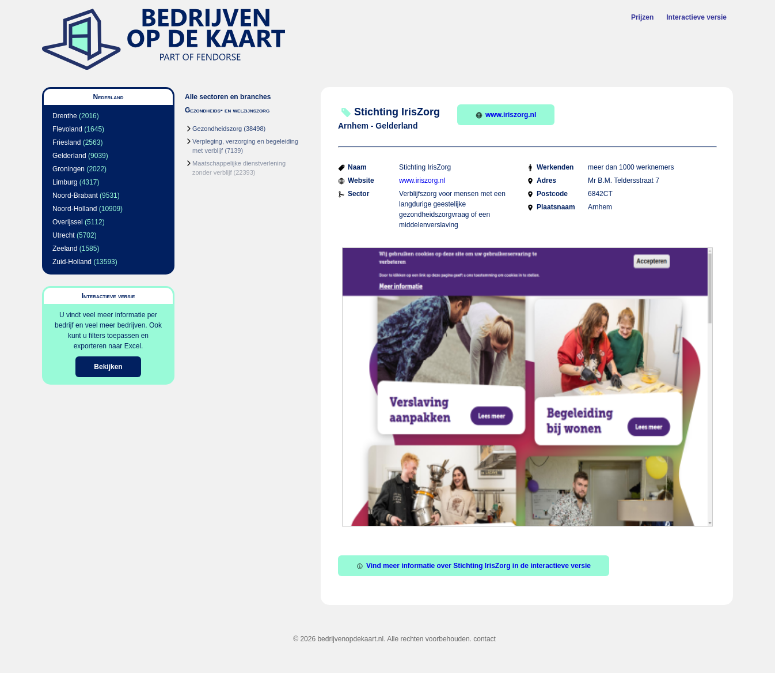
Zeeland (64, 249)
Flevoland (67, 129)
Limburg (64, 182)
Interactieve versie (696, 17)
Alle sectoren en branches (228, 97)
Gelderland (69, 156)
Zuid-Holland (72, 262)
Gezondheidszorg (217, 128)
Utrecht (63, 235)
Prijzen (642, 17)
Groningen (68, 169)
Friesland (66, 142)
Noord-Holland (74, 209)
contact (484, 639)
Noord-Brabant (75, 195)
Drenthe (64, 116)
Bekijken (108, 367)
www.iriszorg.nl (506, 115)
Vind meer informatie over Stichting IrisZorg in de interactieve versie (473, 566)
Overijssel (67, 222)
